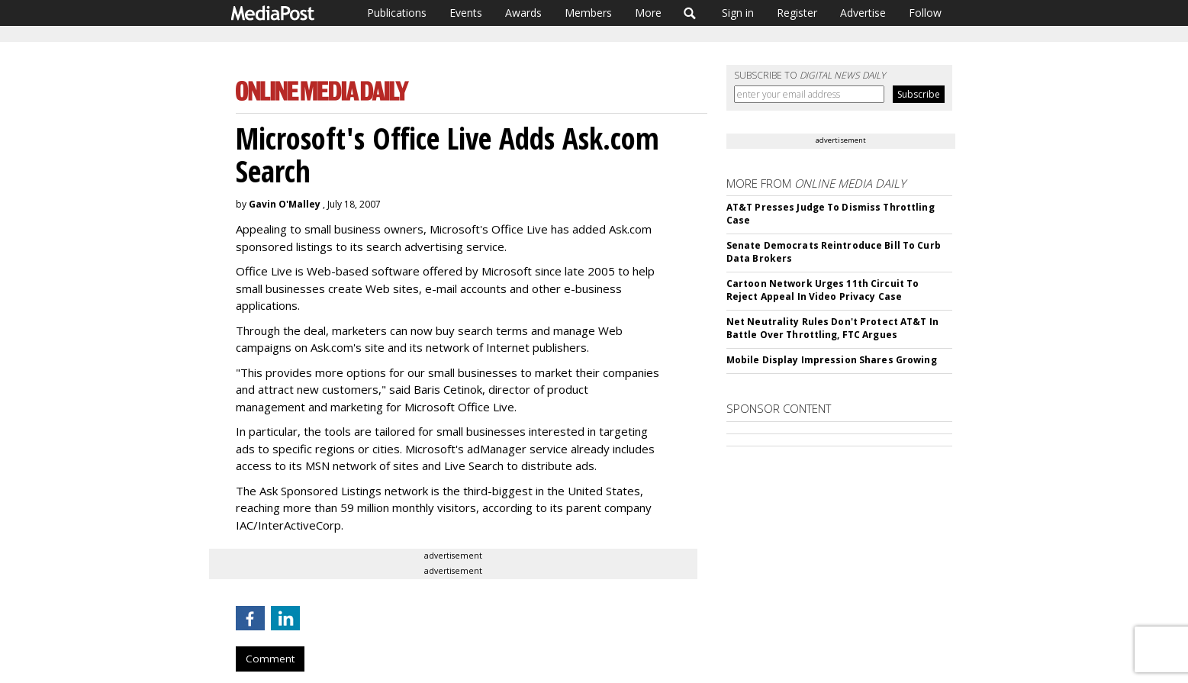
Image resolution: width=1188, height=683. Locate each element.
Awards (523, 12)
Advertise (863, 12)
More (648, 12)
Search (690, 13)
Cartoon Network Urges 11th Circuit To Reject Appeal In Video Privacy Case (822, 290)
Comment (270, 658)
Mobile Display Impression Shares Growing (831, 359)
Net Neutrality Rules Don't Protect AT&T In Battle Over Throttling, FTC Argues (832, 328)
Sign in (738, 12)
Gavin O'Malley (284, 204)
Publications (397, 12)
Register (797, 12)
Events (465, 12)
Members (588, 12)
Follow (925, 12)
